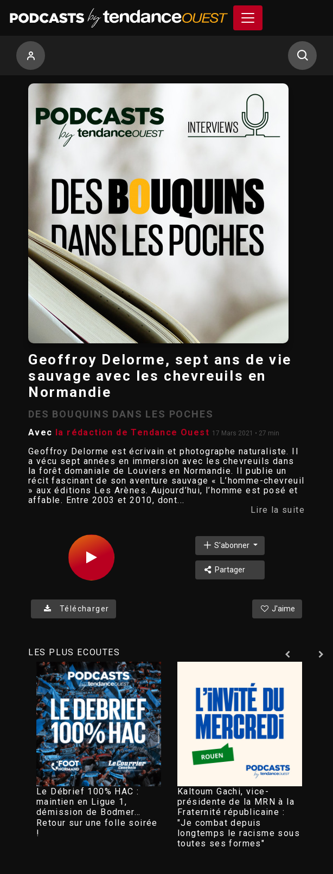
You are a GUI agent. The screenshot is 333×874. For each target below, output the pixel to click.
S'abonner (226, 545)
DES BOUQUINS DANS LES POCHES (120, 414)
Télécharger (73, 608)
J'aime (277, 608)
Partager (223, 569)
